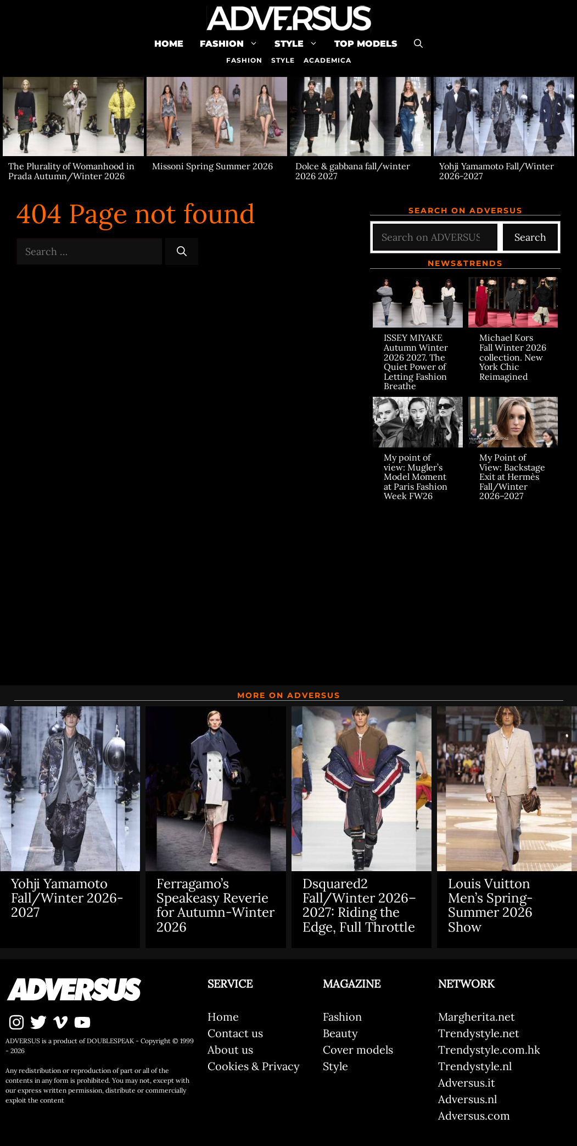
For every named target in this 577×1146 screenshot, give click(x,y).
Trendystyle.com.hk (489, 1049)
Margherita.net (476, 1016)
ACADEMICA (327, 60)
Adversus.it (466, 1082)
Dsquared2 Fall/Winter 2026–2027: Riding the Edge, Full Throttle (359, 905)
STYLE (283, 60)
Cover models (358, 1049)
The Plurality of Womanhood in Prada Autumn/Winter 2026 (71, 170)
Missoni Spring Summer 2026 (212, 165)
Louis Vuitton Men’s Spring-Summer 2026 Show (490, 905)
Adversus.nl (467, 1099)
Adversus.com (474, 1115)
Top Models (365, 43)
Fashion (233, 44)
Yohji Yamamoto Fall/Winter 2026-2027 (496, 170)
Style (300, 44)
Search (530, 237)
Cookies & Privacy (254, 1066)
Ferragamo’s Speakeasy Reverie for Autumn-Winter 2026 (215, 905)
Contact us (235, 1033)
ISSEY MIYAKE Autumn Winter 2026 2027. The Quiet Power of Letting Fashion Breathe (416, 361)
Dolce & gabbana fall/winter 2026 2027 (352, 170)
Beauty (340, 1033)
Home (168, 43)
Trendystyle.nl (475, 1066)
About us (230, 1049)
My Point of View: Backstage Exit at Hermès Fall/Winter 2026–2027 (512, 476)
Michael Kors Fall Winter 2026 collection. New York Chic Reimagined (512, 356)
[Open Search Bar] (418, 44)
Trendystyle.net (478, 1033)
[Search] (181, 251)
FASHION (244, 60)
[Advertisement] (465, 586)
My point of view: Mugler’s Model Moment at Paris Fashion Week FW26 (415, 476)
